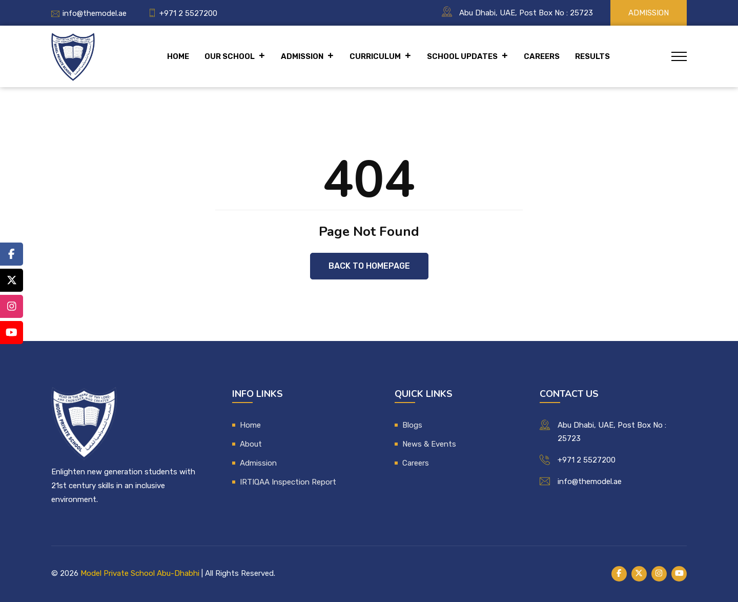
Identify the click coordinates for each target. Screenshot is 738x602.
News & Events (429, 444)
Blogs (412, 425)
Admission (648, 12)
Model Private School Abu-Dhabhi (139, 573)
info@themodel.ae (95, 13)
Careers (542, 56)
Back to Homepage (369, 266)
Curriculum (381, 56)
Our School (234, 56)
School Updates (467, 56)
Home (178, 56)
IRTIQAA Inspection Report (288, 482)
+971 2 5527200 (188, 13)
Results (592, 56)
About (251, 444)
